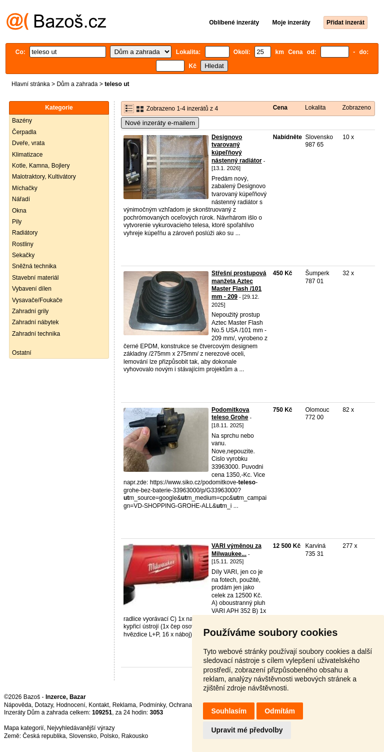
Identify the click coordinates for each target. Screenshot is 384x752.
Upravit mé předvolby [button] (246, 730)
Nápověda (18, 704)
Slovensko (82, 735)
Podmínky (153, 704)
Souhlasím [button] (228, 711)
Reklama (124, 704)
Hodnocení (71, 704)
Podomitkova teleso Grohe (230, 413)
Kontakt (98, 704)
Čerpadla (24, 132)
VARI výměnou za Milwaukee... (237, 549)
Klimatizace (27, 154)
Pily (17, 221)
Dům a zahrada (77, 84)
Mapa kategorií (24, 727)
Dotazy (43, 704)
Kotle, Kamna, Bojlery (41, 165)
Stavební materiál (35, 277)
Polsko (109, 735)
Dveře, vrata (28, 143)
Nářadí (21, 199)
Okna (19, 210)
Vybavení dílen (32, 288)
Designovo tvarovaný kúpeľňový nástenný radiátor (237, 149)
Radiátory (25, 232)
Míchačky (25, 188)
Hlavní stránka (31, 84)
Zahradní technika (36, 333)
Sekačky (23, 255)
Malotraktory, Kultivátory (44, 176)
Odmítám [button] (279, 711)
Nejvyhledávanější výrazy (80, 727)
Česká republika (44, 735)
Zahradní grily (30, 311)
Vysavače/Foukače (37, 300)
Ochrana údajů (188, 704)
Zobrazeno (356, 107)
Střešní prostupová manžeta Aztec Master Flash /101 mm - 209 (239, 285)
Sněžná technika (34, 266)
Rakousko (135, 735)
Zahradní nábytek (35, 322)
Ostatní (22, 352)
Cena (280, 107)
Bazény (22, 120)
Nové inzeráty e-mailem (160, 123)
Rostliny (23, 244)
